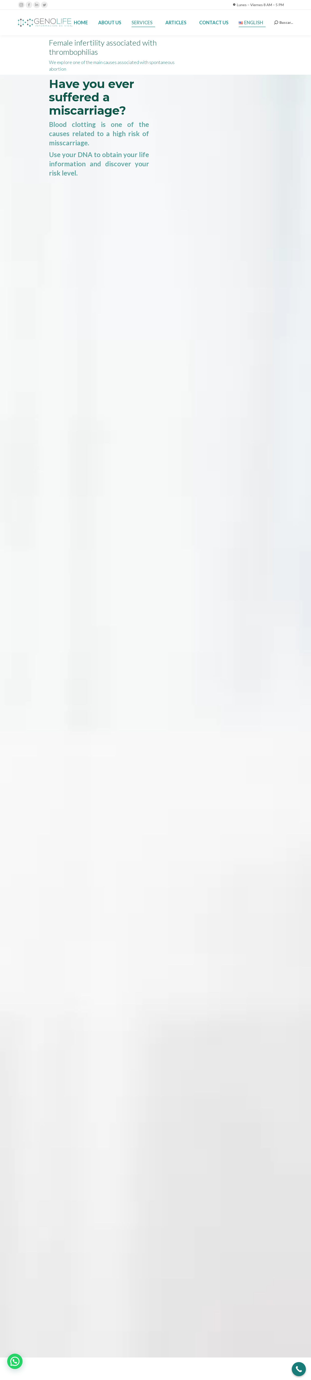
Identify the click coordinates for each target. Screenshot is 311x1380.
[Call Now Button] (299, 1369)
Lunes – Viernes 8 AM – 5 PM (258, 4)
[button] (15, 1361)
